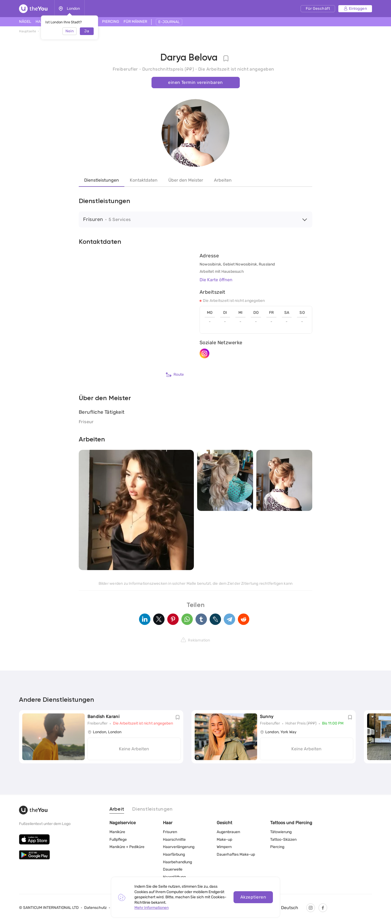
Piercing (277, 847)
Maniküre (117, 832)
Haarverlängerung (178, 847)
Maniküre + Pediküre (126, 847)
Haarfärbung (174, 854)
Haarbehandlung (177, 861)
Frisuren (170, 832)
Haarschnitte (174, 839)
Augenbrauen (228, 832)
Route (175, 374)
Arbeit (116, 809)
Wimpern (224, 847)
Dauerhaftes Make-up (236, 854)
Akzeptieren (253, 897)
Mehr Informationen (151, 907)
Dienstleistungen (101, 180)
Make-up (224, 839)
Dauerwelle (172, 869)
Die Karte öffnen (216, 279)
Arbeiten (223, 180)
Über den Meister (185, 180)
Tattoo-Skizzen (283, 839)
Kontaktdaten (143, 180)
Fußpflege (118, 839)
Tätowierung (281, 832)
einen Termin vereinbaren (195, 82)
